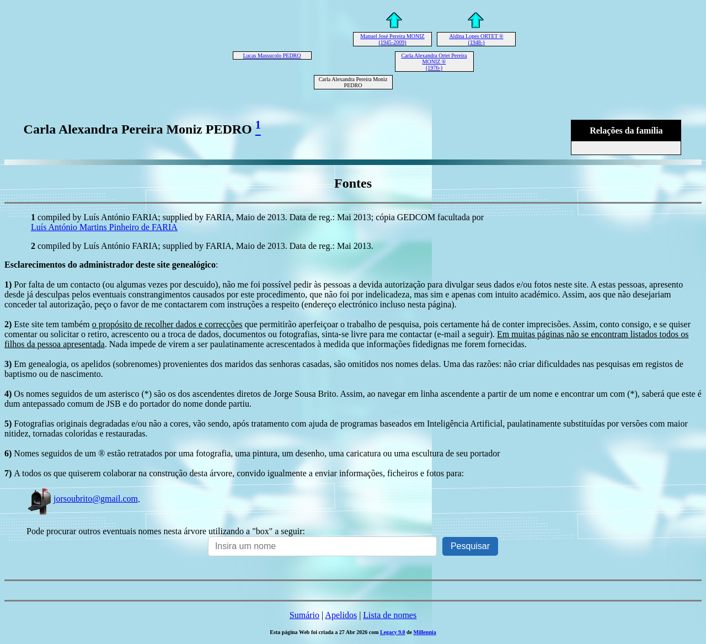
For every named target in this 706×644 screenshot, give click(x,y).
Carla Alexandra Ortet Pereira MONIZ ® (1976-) (434, 61)
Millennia (425, 632)
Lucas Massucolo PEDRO (272, 55)
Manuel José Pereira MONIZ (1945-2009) (392, 39)
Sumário (304, 615)
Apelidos (341, 615)
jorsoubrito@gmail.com (82, 498)
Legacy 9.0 (392, 632)
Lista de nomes (389, 615)
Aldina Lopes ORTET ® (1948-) (476, 39)
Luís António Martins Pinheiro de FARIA (104, 227)
